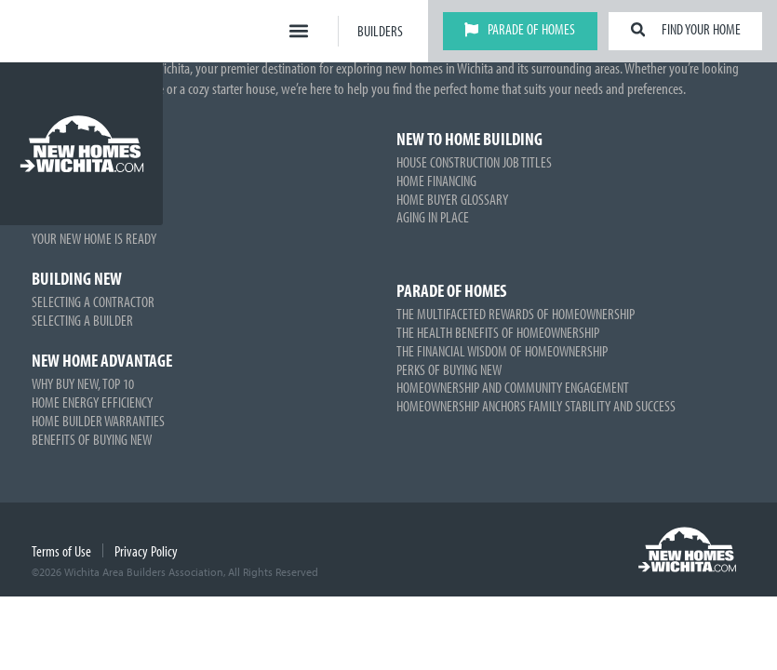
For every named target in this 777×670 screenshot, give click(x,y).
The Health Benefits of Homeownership (497, 332)
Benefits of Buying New (92, 439)
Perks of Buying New (449, 369)
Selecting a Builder (82, 320)
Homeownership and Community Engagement (512, 387)
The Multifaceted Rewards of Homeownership (515, 313)
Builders (380, 30)
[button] (299, 31)
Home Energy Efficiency (92, 402)
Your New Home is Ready (94, 238)
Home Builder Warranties (98, 420)
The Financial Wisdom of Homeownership (502, 351)
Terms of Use (61, 551)
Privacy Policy (146, 551)
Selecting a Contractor (93, 301)
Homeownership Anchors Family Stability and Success (536, 405)
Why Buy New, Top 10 (83, 383)
